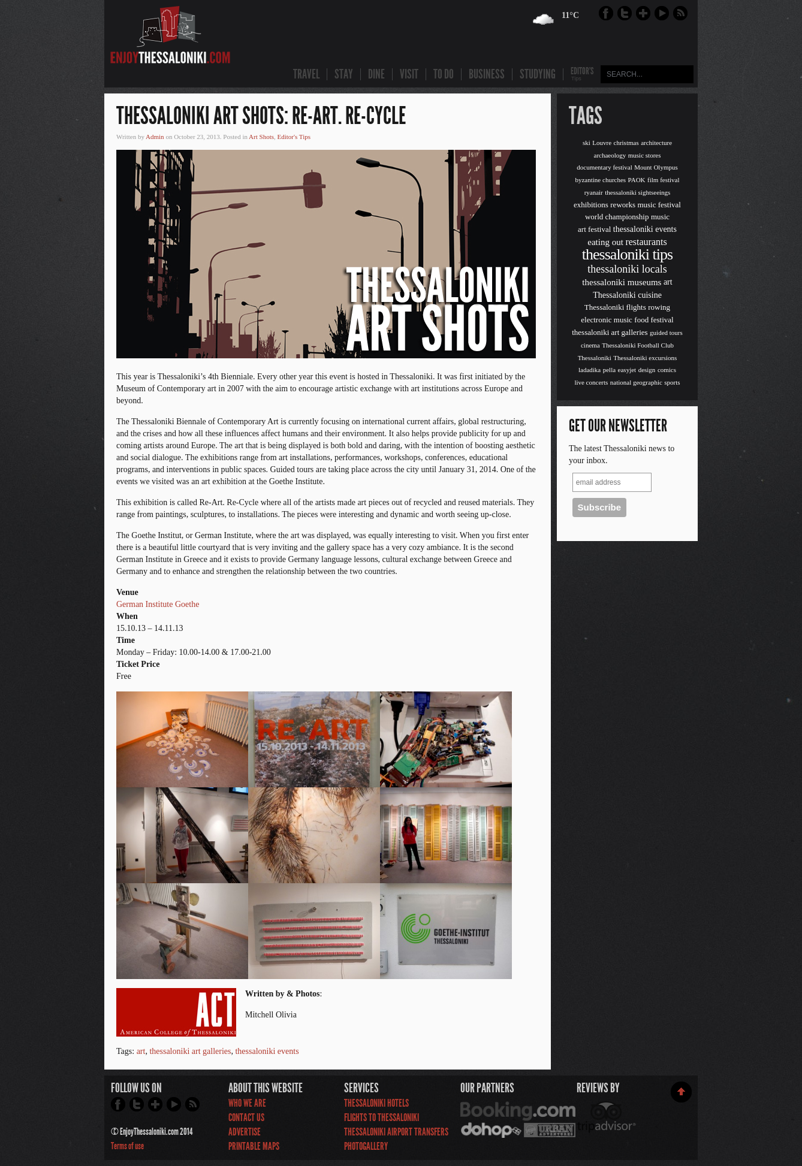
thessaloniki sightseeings (637, 192)
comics (667, 369)
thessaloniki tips (627, 254)
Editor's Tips (293, 136)
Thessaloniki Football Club (638, 345)
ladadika (589, 369)
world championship (617, 216)
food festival (653, 319)
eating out (605, 242)
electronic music (606, 319)
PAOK (637, 179)
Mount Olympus (655, 167)
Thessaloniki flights (615, 307)
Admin (155, 136)
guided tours (666, 332)
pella (609, 369)
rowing (659, 307)
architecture (656, 142)
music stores (644, 155)
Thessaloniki (594, 357)
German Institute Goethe (157, 604)
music (660, 216)
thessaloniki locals (627, 269)
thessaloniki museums (621, 282)
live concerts (591, 382)
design (647, 369)
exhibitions (591, 204)
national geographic (636, 382)
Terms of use (127, 1146)
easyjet (627, 369)
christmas (626, 142)
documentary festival (604, 167)
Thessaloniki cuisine (627, 295)
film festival (663, 179)
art (141, 1051)
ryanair (593, 192)
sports (672, 382)
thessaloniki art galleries (190, 1051)
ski (586, 142)
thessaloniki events (267, 1051)
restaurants (646, 242)
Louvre (601, 142)
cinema (590, 345)
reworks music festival (645, 204)
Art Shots (261, 136)
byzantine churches (600, 179)
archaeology (610, 155)
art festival (594, 229)
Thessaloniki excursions (645, 357)
